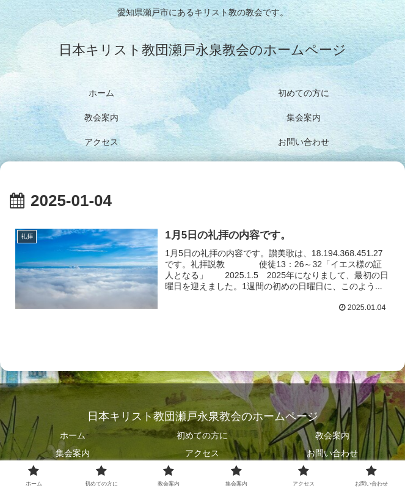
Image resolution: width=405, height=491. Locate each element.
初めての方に (202, 435)
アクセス (202, 453)
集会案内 (73, 453)
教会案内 (332, 435)
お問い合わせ (332, 453)
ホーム (73, 435)
